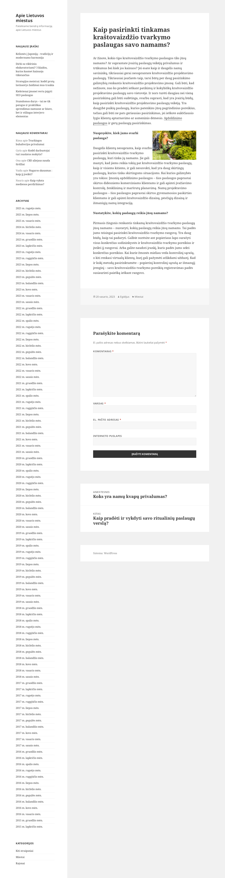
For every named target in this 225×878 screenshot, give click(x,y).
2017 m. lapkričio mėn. (29, 689)
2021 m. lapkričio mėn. (29, 389)
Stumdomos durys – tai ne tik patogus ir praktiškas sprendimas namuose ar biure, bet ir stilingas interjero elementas (34, 109)
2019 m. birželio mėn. (28, 570)
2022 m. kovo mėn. (27, 364)
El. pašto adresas (107, 419)
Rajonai (20, 863)
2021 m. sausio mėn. (28, 452)
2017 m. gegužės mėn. (29, 720)
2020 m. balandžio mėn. (30, 508)
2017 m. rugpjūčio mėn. (30, 701)
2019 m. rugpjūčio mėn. (30, 558)
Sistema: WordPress (105, 553)
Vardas (99, 403)
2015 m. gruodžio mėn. (29, 820)
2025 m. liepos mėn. (27, 214)
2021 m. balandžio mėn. (30, 433)
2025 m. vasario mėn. (28, 221)
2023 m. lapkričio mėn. (29, 245)
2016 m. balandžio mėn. (30, 801)
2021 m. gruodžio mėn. (29, 383)
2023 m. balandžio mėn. (30, 283)
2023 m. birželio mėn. (28, 270)
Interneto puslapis (107, 436)
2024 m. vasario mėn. (28, 233)
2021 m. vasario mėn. (28, 445)
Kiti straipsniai (24, 851)
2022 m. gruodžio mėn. (29, 308)
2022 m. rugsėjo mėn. (28, 327)
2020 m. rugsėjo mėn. (28, 477)
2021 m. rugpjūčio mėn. (30, 408)
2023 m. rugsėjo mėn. (28, 252)
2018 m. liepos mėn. (27, 639)
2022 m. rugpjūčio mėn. (30, 333)
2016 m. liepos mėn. (27, 783)
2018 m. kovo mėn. (27, 664)
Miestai (20, 857)
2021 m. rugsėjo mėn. (28, 402)
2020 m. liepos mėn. (27, 489)
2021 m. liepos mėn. (27, 414)
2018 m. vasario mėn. (28, 670)
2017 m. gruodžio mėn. (29, 683)
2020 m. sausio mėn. (28, 527)
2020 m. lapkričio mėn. (29, 464)
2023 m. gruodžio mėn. (29, 239)
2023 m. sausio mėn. (28, 302)
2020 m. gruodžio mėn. (29, 458)
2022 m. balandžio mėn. (30, 358)
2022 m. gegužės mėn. (29, 352)
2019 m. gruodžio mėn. (29, 533)
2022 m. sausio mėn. (28, 377)
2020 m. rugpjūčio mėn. (30, 483)
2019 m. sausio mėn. (28, 601)
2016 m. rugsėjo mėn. (28, 770)
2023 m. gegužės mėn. (29, 277)
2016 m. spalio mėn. (27, 764)
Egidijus (124, 296)
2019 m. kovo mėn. (27, 589)
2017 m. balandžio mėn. (30, 726)
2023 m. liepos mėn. (27, 264)
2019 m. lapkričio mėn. (29, 539)
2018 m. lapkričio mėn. (29, 614)
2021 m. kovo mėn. (27, 439)
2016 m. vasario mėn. (28, 814)
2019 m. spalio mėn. (27, 545)
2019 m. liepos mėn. (27, 564)
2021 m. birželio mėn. (28, 420)
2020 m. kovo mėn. (27, 514)
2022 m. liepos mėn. (27, 339)
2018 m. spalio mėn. (27, 620)
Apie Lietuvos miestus (30, 17)
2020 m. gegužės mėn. (29, 502)
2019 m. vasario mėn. (28, 595)
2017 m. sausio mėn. (28, 745)
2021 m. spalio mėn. (27, 395)
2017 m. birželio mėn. (28, 714)
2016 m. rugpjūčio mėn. (30, 776)
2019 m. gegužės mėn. (29, 577)
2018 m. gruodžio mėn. (29, 608)
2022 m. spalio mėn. (27, 320)
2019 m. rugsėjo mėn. (28, 552)
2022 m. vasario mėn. (28, 370)
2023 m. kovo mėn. (27, 289)
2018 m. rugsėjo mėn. (28, 626)
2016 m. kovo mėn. (27, 808)
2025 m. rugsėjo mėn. (28, 208)
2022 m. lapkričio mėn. (29, 314)
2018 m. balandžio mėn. (30, 658)
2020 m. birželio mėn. (28, 495)
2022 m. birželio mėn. (28, 345)
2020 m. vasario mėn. (28, 520)
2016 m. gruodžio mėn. (29, 751)
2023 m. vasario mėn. (28, 295)
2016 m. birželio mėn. (28, 789)
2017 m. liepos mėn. (27, 708)
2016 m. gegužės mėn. (29, 795)
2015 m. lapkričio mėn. (29, 826)
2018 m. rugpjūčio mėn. (30, 633)
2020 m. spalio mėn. (27, 470)
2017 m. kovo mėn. (27, 733)
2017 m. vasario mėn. (28, 739)
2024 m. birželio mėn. (28, 227)
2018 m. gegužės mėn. (29, 651)
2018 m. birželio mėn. (28, 645)
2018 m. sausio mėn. (28, 676)
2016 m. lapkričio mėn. (29, 758)
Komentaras (103, 351)
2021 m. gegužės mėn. (29, 427)
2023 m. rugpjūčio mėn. (30, 258)
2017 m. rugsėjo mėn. (28, 695)
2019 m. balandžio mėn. (30, 583)
